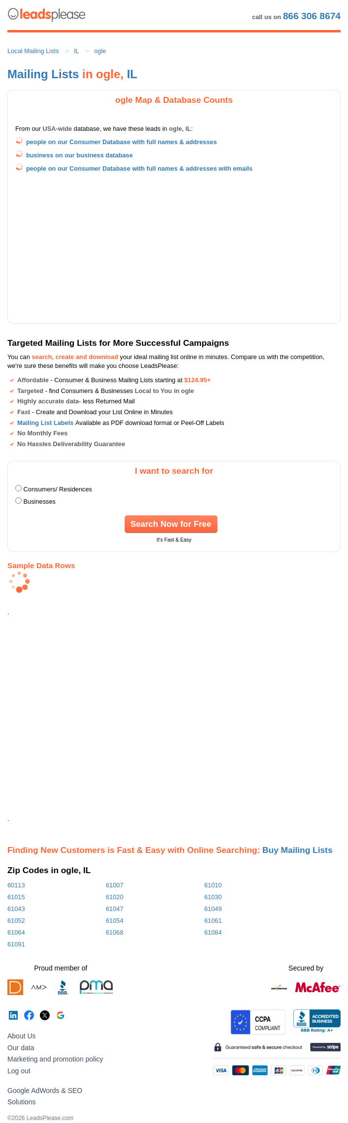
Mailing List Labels (45, 422)
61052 (16, 920)
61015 (16, 897)
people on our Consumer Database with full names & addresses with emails (139, 168)
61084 (213, 932)
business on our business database (79, 155)
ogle (100, 51)
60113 (16, 885)
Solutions (21, 1102)
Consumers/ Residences (58, 489)
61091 (16, 944)
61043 (16, 908)
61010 (213, 885)
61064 (16, 932)
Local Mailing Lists (33, 51)
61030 (213, 897)
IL (76, 51)
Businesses (40, 501)
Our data (20, 1048)
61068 (115, 932)
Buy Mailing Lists (297, 850)
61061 (213, 920)
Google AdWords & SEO (44, 1090)
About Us (21, 1036)
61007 (115, 885)
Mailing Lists (43, 74)
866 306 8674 (312, 16)
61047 (115, 908)
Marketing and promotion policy (55, 1059)
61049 (213, 908)
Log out (19, 1071)
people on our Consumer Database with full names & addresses (121, 142)
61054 (115, 920)
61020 (115, 897)
